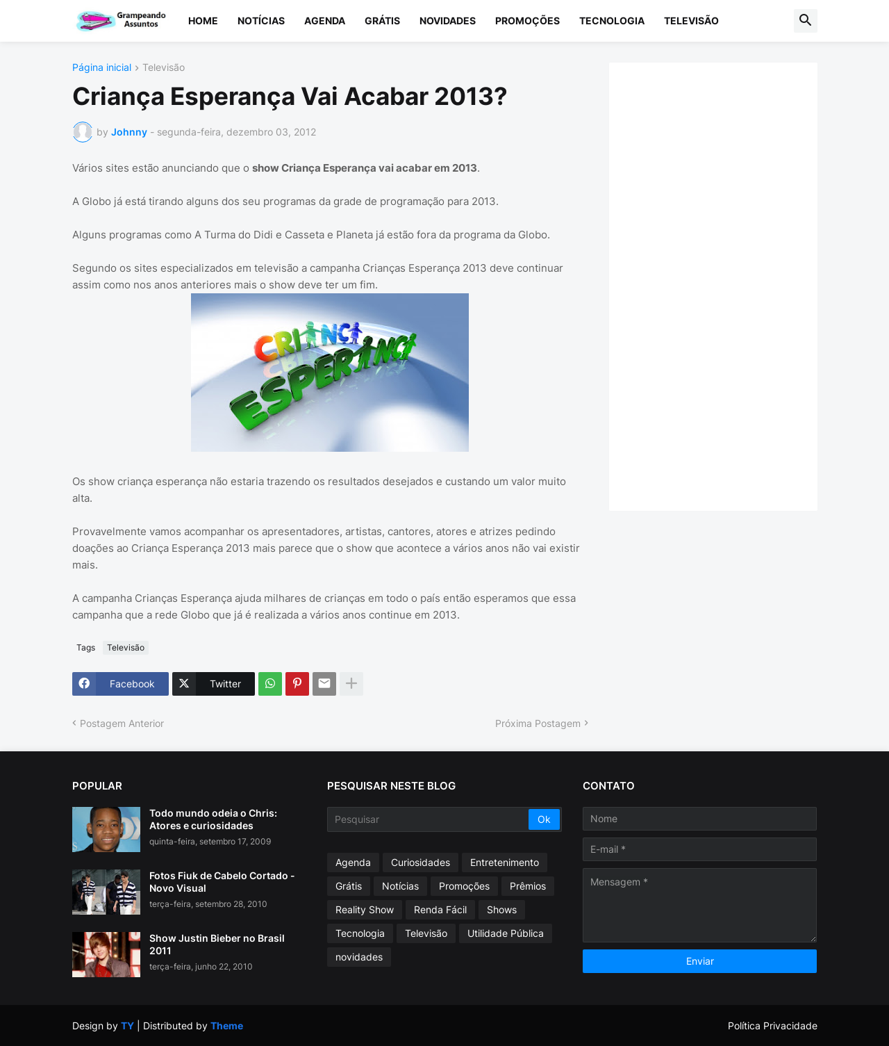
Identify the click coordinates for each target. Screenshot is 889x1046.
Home (203, 20)
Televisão (691, 20)
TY (127, 1025)
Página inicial (101, 68)
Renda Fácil (440, 909)
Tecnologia (612, 20)
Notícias (261, 20)
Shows (502, 909)
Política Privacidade (772, 1025)
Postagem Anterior (122, 723)
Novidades (447, 20)
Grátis (382, 20)
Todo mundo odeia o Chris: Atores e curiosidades (213, 819)
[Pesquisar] (429, 819)
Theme (226, 1025)
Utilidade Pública (505, 933)
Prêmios (528, 886)
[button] (805, 21)
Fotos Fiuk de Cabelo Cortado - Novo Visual (222, 881)
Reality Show (364, 909)
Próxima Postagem (538, 723)
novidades (359, 957)
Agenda (324, 20)
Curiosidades (420, 862)
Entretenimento (504, 862)
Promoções (527, 20)
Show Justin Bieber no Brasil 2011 (217, 944)
